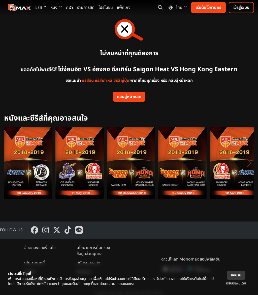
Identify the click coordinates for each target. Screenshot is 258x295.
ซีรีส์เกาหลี (103, 81)
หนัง (56, 8)
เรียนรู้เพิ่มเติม (236, 283)
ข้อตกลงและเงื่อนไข (40, 248)
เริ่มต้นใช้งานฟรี (208, 8)
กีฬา (69, 8)
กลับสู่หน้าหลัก (129, 97)
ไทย (177, 8)
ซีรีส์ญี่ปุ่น (121, 81)
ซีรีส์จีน (88, 81)
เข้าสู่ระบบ (241, 8)
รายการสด (85, 8)
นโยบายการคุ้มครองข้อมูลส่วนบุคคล (93, 251)
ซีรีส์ (40, 8)
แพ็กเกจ (124, 8)
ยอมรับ (236, 275)
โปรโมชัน (106, 8)
